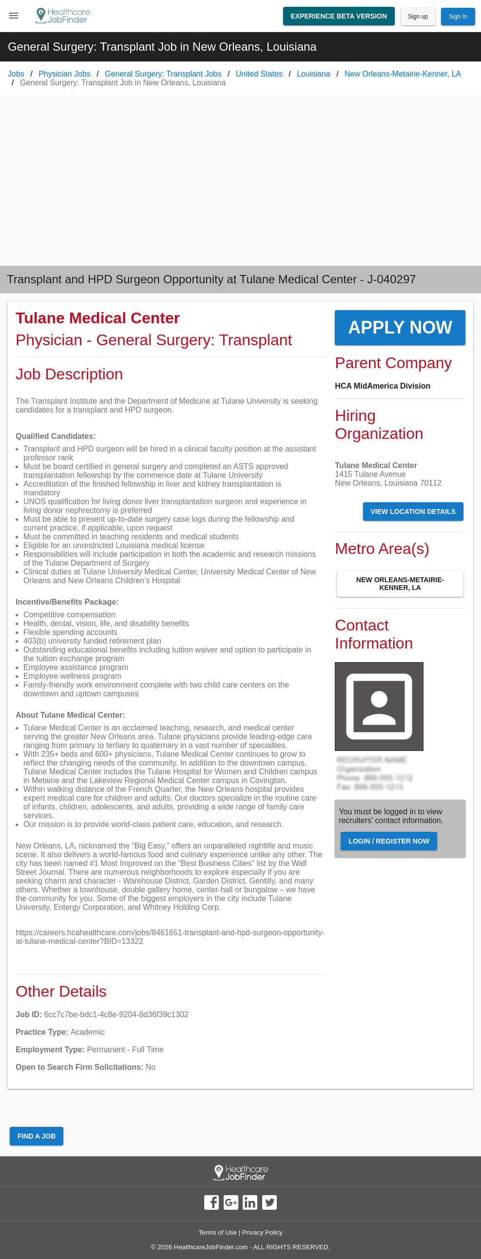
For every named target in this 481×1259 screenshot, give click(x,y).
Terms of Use (217, 1232)
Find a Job (37, 1136)
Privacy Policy (262, 1232)
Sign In (458, 16)
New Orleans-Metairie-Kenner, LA (400, 583)
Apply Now (400, 327)
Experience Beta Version (339, 16)
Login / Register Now (388, 841)
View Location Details (413, 511)
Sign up (418, 16)
